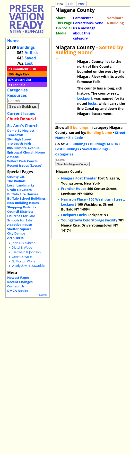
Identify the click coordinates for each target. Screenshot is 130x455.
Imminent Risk (24, 69)
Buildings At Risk (104, 144)
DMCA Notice (17, 290)
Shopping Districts (21, 207)
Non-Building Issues (23, 203)
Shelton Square (19, 229)
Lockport (84, 98)
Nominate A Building (115, 20)
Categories (17, 90)
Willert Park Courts (22, 161)
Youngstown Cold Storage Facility (89, 220)
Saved (30, 58)
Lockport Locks (74, 214)
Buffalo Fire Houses (22, 194)
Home (13, 40)
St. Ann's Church (23, 125)
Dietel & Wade (22, 247)
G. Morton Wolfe (23, 261)
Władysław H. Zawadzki (28, 266)
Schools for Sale (19, 220)
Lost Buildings (67, 149)
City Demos (16, 233)
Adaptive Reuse (19, 224)
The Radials (16, 181)
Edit (70, 4)
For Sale (19, 85)
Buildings (26, 47)
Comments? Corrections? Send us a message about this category (88, 28)
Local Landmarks (21, 185)
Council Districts (20, 211)
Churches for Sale (21, 216)
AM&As (13, 156)
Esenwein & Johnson (26, 252)
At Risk (31, 52)
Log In (43, 294)
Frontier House (73, 188)
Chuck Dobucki (21, 119)
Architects (15, 238)
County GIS (16, 176)
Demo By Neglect (21, 130)
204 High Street (19, 139)
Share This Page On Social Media (64, 25)
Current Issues (21, 113)
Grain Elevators (19, 189)
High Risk (22, 74)
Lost (29, 63)
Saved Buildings (95, 149)
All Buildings (76, 144)
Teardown (15, 135)
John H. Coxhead (23, 243)
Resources (17, 95)
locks (92, 103)
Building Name (99, 132)
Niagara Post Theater (79, 178)
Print (81, 4)
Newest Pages (18, 277)
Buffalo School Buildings (26, 198)
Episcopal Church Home (26, 152)
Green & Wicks (22, 257)
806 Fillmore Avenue (23, 148)
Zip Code (76, 137)
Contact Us (16, 286)
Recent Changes (20, 282)
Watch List (23, 79)
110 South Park (19, 143)
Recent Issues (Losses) (25, 165)
